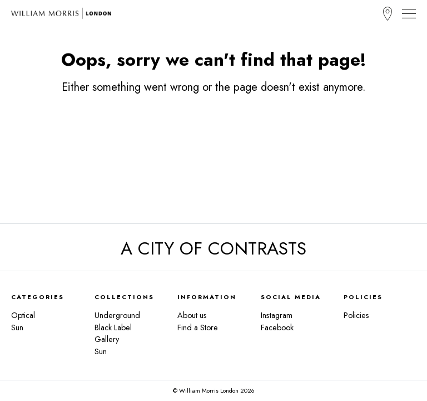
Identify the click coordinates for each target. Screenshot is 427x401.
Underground (117, 315)
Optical (23, 315)
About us (192, 315)
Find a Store (387, 14)
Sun (17, 327)
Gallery (107, 339)
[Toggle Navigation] (409, 13)
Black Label (113, 327)
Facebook (277, 327)
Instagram (276, 315)
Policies (356, 315)
